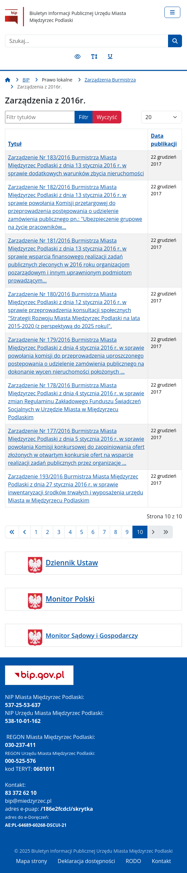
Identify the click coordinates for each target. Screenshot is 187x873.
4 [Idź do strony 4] (70, 532)
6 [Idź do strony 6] (93, 532)
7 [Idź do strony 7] (104, 532)
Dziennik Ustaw (72, 562)
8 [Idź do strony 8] (115, 532)
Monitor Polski (70, 599)
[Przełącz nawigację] (172, 12)
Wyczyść (107, 117)
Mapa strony (31, 861)
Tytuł (15, 143)
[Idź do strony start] (12, 532)
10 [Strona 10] (140, 532)
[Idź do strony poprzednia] (25, 532)
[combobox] (86, 41)
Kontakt (161, 861)
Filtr (84, 117)
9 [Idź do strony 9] (126, 532)
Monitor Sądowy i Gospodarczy (92, 635)
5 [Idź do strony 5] (81, 532)
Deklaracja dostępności (86, 861)
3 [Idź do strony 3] (58, 532)
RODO (133, 861)
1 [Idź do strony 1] (36, 532)
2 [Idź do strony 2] (47, 532)
